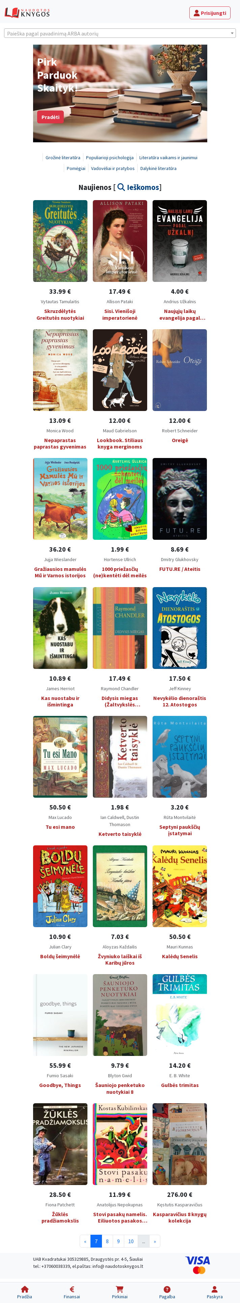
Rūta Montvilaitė (180, 817)
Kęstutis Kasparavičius (180, 1205)
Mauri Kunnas (180, 947)
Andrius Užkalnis (180, 301)
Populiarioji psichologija (110, 157)
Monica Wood (60, 431)
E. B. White (179, 1075)
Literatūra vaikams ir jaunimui (168, 157)
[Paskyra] (215, 1292)
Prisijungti (210, 12)
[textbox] (120, 33)
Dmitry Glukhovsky (179, 559)
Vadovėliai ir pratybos (113, 168)
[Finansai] (72, 1292)
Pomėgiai (76, 168)
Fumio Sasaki (60, 1075)
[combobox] (120, 33)
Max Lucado (60, 817)
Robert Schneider (180, 431)
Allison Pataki (120, 301)
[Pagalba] (167, 1292)
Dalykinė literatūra (158, 168)
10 (131, 1241)
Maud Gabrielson (120, 431)
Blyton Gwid (120, 1075)
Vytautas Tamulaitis (60, 301)
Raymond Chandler (120, 688)
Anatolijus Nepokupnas (120, 1205)
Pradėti (50, 117)
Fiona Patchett (60, 1205)
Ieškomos (138, 187)
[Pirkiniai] (119, 1292)
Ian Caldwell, (114, 817)
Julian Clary (60, 947)
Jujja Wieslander (60, 559)
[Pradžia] (24, 1292)
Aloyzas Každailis (120, 947)
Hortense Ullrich (120, 559)
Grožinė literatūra (63, 157)
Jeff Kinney (180, 688)
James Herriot (60, 688)
